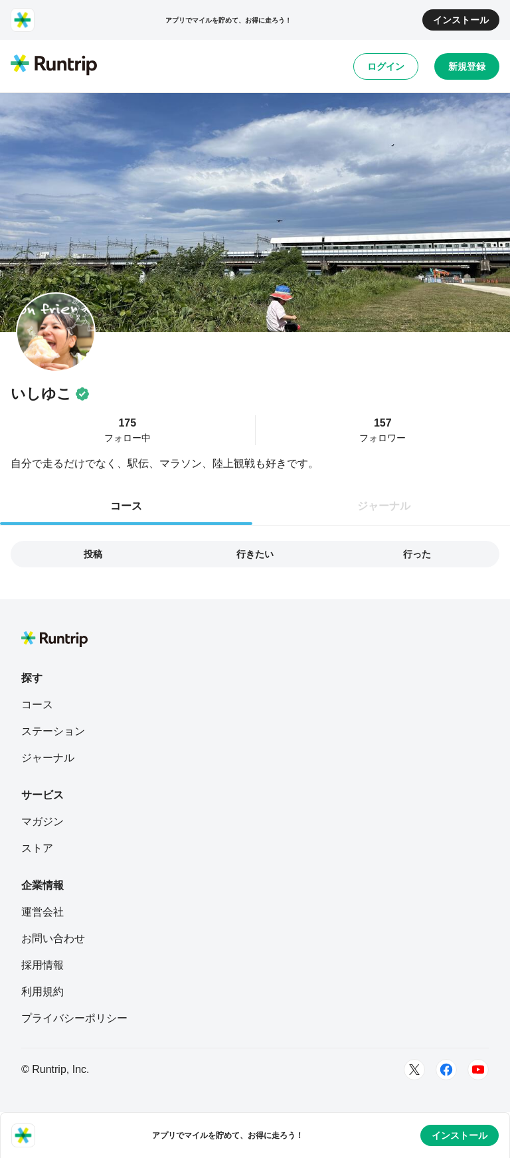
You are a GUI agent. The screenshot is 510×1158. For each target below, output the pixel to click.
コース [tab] (126, 506)
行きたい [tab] (255, 554)
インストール (461, 20)
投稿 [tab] (93, 554)
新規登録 (466, 66)
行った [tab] (417, 554)
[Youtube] (478, 1069)
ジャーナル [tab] (383, 506)
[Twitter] (414, 1069)
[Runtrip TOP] (54, 65)
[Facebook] (446, 1069)
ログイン (385, 66)
